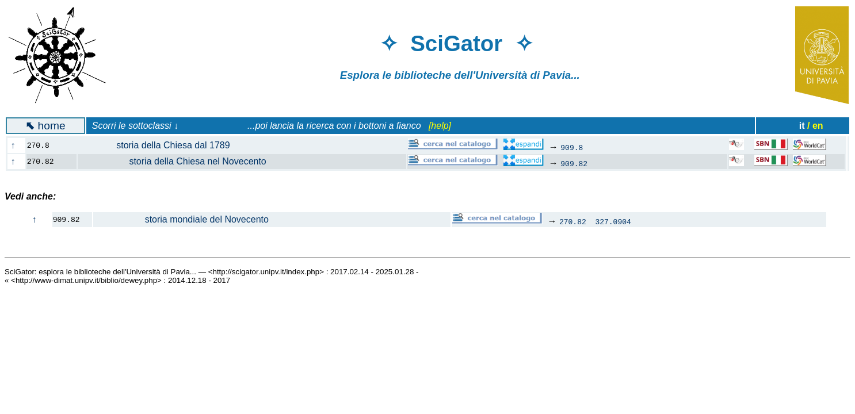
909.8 (571, 147)
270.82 (572, 221)
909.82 (573, 163)
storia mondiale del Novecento (181, 219)
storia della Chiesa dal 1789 (160, 145)
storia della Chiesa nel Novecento (179, 161)
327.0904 (613, 221)
